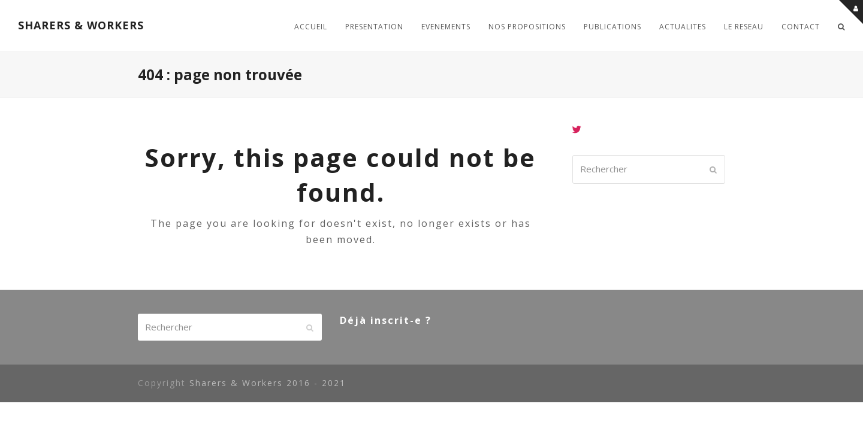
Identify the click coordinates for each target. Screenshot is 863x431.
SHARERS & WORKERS (81, 25)
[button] (841, 26)
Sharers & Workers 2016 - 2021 (267, 382)
